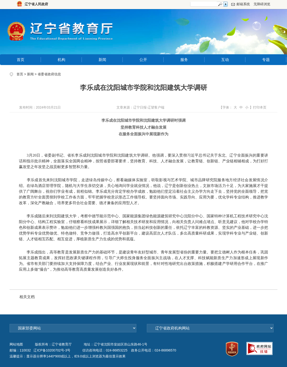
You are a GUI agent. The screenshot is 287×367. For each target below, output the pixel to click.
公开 (143, 60)
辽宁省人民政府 (36, 4)
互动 (225, 60)
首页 (20, 60)
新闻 (102, 60)
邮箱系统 (243, 4)
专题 (266, 60)
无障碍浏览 (262, 4)
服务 (184, 60)
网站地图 (16, 344)
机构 (61, 60)
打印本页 (259, 107)
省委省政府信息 (49, 74)
